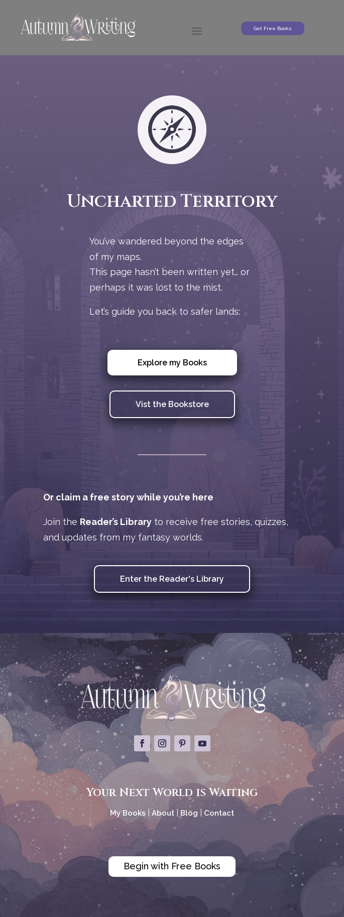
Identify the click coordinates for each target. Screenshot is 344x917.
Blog (189, 813)
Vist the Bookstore (172, 404)
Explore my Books (172, 362)
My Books (128, 813)
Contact (219, 813)
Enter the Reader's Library (172, 579)
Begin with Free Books (172, 866)
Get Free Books (273, 28)
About (164, 813)
